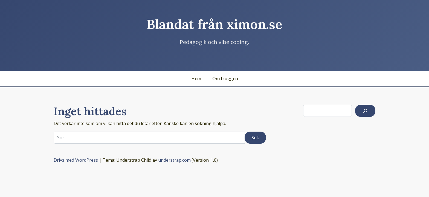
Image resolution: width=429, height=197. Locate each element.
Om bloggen (225, 79)
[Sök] (365, 111)
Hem (196, 79)
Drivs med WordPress (76, 160)
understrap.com (174, 160)
